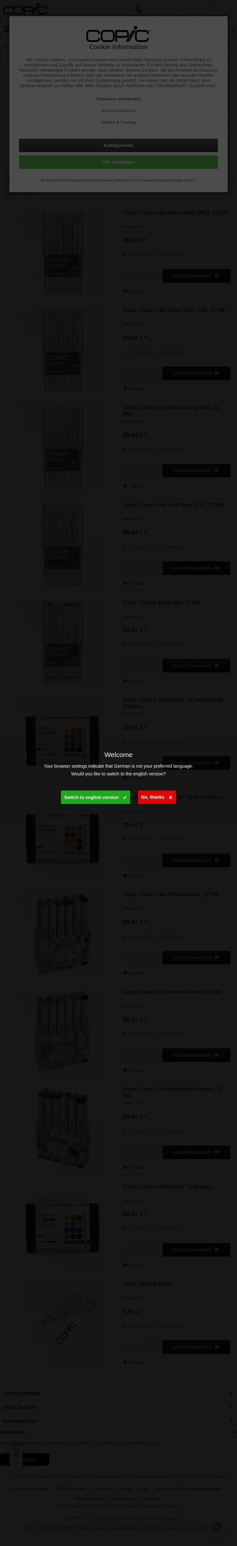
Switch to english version (95, 796)
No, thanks (156, 795)
